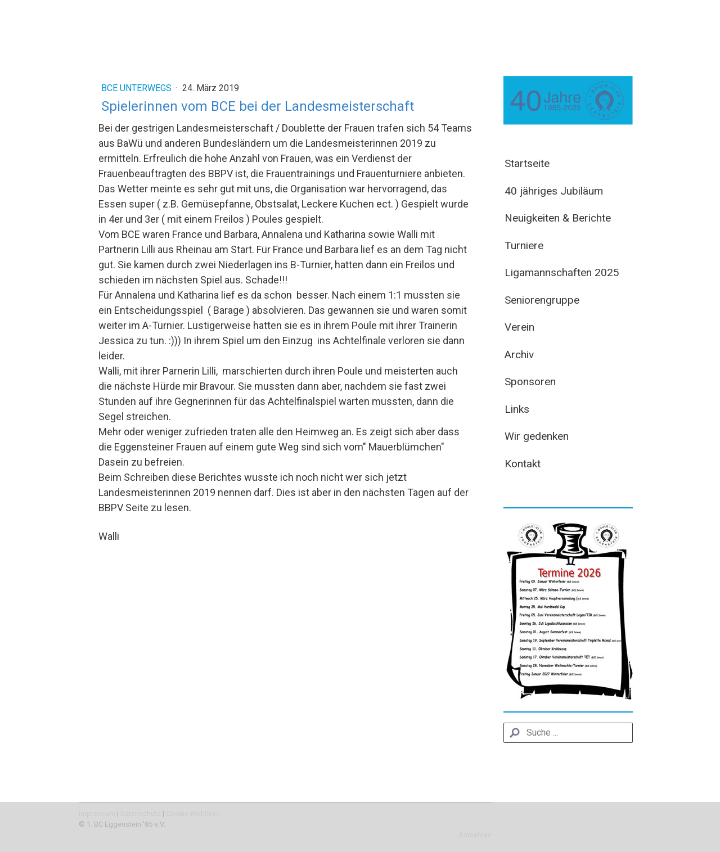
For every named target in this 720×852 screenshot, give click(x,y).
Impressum (97, 813)
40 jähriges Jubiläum (554, 190)
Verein (519, 327)
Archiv (519, 354)
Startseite (527, 163)
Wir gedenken (537, 436)
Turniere (524, 245)
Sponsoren (530, 381)
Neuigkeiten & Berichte (558, 217)
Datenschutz (140, 813)
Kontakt (523, 463)
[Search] (568, 733)
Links (517, 409)
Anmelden (475, 835)
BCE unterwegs (137, 88)
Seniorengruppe (542, 300)
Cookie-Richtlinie (193, 813)
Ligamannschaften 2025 (562, 272)
